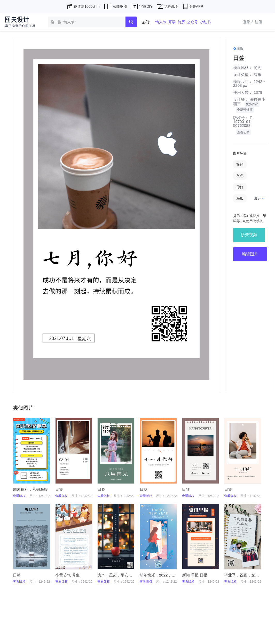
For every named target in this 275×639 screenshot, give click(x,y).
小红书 (205, 22)
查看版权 (19, 496)
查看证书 (243, 132)
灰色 (239, 176)
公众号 (192, 22)
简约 (257, 67)
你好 (239, 187)
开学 (172, 22)
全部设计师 (245, 110)
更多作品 (252, 104)
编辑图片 (250, 254)
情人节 (160, 22)
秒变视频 (249, 234)
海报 (257, 74)
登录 (248, 22)
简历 (181, 22)
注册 (258, 22)
